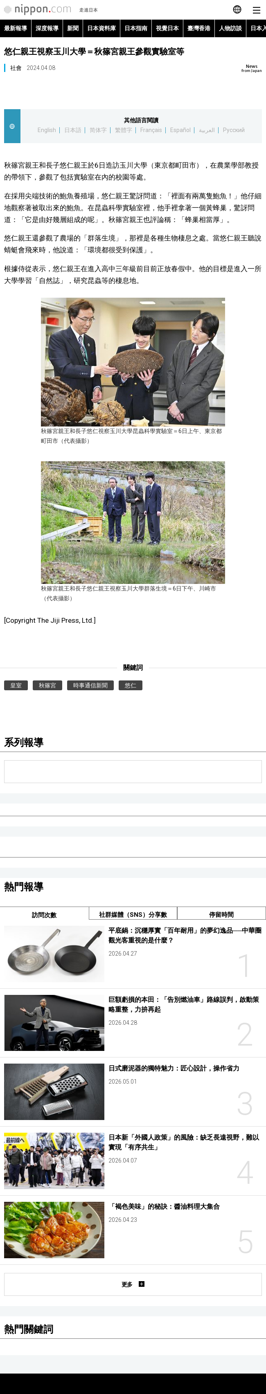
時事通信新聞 (90, 685)
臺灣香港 (198, 28)
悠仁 (130, 685)
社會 (16, 68)
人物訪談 (230, 28)
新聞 (73, 28)
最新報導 (15, 28)
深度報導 (47, 28)
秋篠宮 (47, 685)
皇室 (16, 685)
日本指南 (135, 28)
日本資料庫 (101, 28)
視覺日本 (167, 28)
